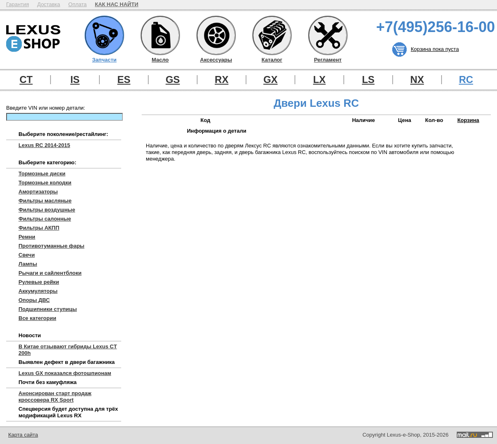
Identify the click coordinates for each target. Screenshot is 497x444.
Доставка (48, 4)
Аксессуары (216, 35)
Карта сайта (23, 435)
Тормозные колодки (44, 182)
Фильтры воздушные (46, 210)
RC (466, 79)
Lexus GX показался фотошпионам (64, 373)
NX (417, 79)
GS (173, 79)
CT (26, 79)
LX (319, 79)
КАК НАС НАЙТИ (116, 4)
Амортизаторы (38, 192)
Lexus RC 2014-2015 (44, 145)
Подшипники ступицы (47, 309)
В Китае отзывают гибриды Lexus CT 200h (67, 349)
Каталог (272, 35)
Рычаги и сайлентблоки (50, 273)
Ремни (26, 237)
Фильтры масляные (44, 201)
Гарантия (17, 4)
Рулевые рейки (38, 282)
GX (270, 79)
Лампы (27, 264)
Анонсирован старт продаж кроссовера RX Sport (55, 396)
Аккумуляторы (38, 291)
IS (75, 79)
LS (368, 79)
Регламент (327, 35)
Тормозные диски (41, 173)
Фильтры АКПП (38, 228)
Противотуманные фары (51, 246)
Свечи (26, 255)
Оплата (77, 4)
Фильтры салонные (44, 219)
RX (221, 79)
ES (123, 79)
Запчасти (104, 35)
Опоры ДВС (34, 300)
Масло (160, 35)
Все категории (37, 318)
